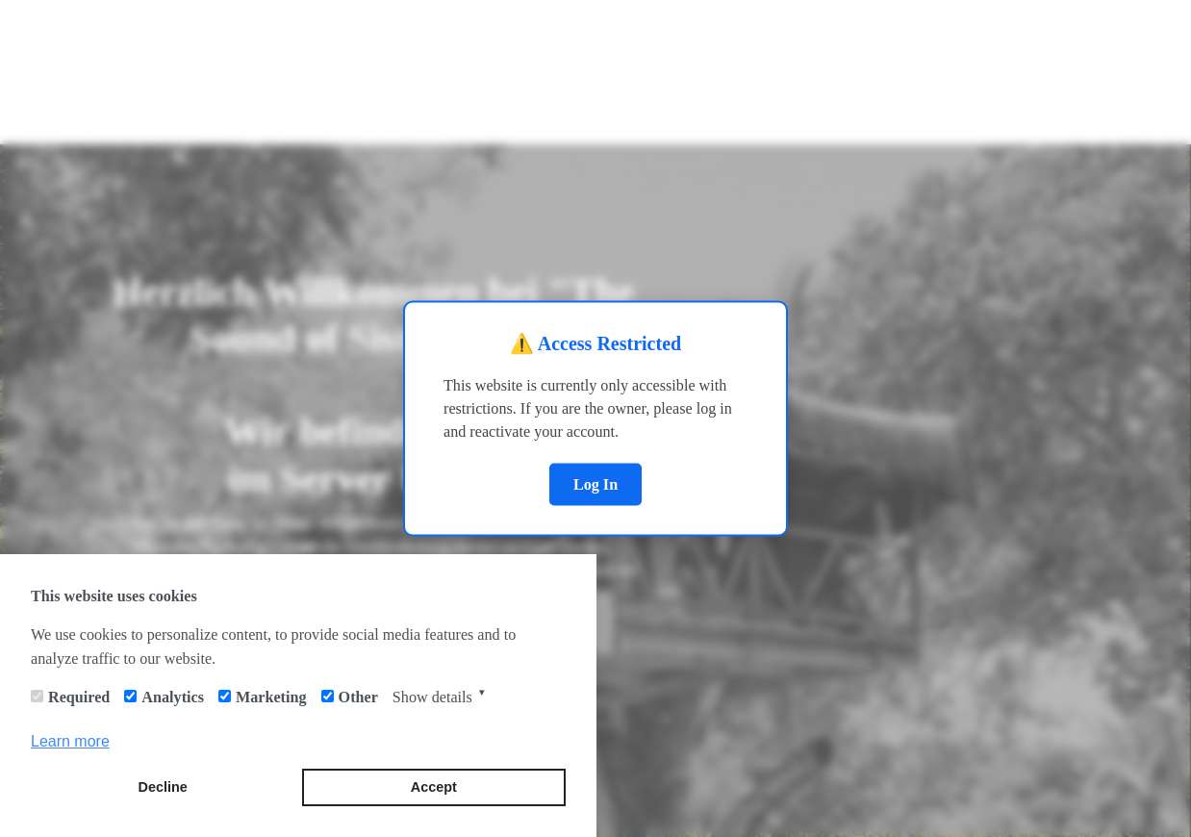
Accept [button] (434, 787)
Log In (595, 483)
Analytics (172, 697)
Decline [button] (163, 787)
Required (79, 697)
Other (358, 697)
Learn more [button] (70, 741)
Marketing (271, 697)
